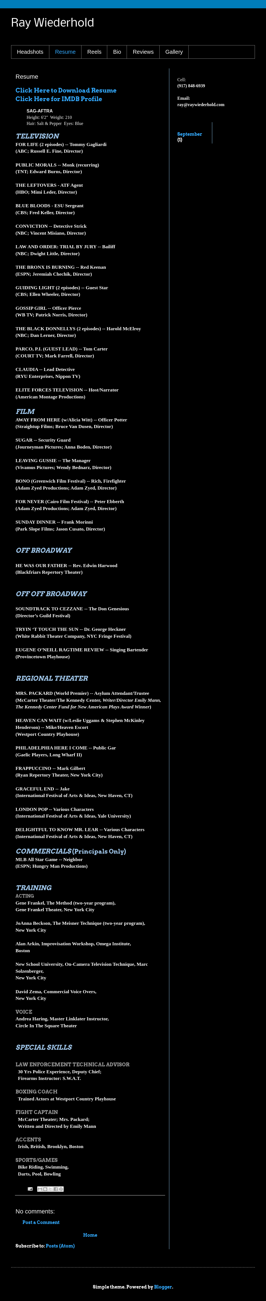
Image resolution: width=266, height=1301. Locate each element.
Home (90, 1235)
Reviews (143, 52)
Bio (117, 52)
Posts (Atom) (60, 1246)
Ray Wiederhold (52, 23)
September (189, 134)
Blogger (163, 1287)
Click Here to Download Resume (66, 90)
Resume (65, 52)
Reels (94, 52)
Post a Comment (41, 1222)
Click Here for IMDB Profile (59, 99)
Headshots (30, 52)
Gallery (174, 52)
